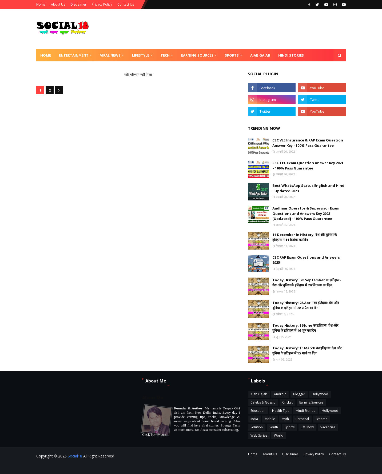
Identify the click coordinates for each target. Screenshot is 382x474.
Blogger (299, 394)
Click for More (154, 434)
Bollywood (320, 394)
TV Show (307, 427)
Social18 (75, 456)
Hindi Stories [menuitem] (291, 55)
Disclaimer (78, 4)
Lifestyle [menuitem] (140, 55)
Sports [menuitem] (232, 55)
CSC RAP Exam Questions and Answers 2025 (306, 260)
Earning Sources (311, 402)
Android (280, 394)
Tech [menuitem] (165, 55)
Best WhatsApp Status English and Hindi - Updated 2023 (308, 188)
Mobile (270, 419)
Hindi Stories (305, 410)
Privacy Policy (102, 4)
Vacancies (327, 427)
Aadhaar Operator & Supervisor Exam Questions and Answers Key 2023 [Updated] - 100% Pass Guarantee (305, 213)
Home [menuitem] (45, 55)
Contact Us (125, 4)
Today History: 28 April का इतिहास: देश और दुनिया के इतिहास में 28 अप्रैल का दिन (305, 305)
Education (257, 410)
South (273, 427)
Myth (285, 419)
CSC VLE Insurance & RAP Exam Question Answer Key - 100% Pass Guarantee (307, 143)
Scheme (321, 419)
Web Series (258, 435)
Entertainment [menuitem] (74, 55)
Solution (256, 427)
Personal (302, 419)
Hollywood (330, 410)
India (254, 419)
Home (41, 4)
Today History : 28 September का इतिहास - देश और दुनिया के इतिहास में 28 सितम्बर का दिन (306, 283)
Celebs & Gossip (263, 402)
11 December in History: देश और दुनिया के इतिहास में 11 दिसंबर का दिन (304, 237)
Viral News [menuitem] (110, 55)
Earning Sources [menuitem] (197, 55)
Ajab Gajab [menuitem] (260, 55)
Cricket (287, 402)
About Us (58, 4)
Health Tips (280, 410)
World (278, 435)
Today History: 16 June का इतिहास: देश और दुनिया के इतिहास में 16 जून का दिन (305, 328)
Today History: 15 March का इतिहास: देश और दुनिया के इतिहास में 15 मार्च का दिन (306, 351)
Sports (290, 427)
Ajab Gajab (258, 394)
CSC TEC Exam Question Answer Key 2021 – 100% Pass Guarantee (307, 165)
